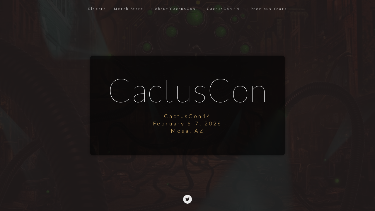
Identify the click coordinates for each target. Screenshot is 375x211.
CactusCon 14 (223, 9)
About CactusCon (175, 9)
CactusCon (187, 88)
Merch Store (129, 9)
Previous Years (269, 9)
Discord (97, 9)
